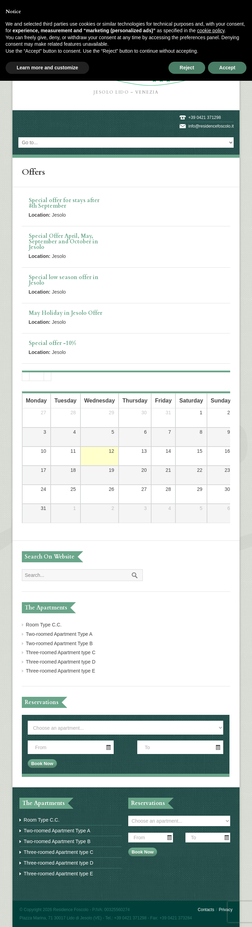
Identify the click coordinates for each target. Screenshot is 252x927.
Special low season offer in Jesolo (63, 280)
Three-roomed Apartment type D (61, 662)
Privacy (225, 909)
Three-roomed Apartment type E (60, 671)
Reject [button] (187, 67)
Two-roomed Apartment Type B (59, 643)
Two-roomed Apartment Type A (59, 634)
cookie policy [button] (210, 30)
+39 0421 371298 (204, 117)
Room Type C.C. (44, 624)
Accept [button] (227, 67)
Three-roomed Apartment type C (61, 652)
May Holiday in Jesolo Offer (65, 313)
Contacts (206, 909)
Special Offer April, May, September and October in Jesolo (63, 241)
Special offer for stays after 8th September (64, 203)
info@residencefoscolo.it (211, 126)
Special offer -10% (52, 343)
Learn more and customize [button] (47, 67)
